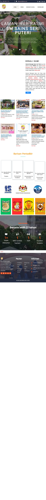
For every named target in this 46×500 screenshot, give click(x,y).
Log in (2, 248)
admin (3, 112)
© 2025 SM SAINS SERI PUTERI (23, 277)
